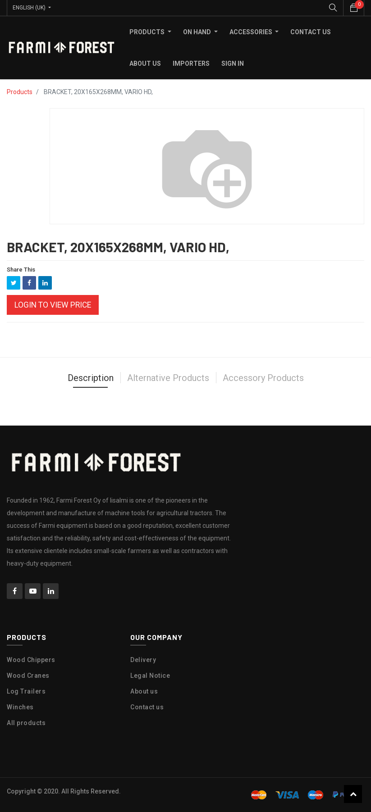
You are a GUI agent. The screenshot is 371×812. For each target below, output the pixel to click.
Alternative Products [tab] (168, 377)
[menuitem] (310, 32)
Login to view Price (52, 304)
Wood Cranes (28, 675)
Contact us (147, 707)
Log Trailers (26, 691)
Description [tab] (91, 377)
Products (19, 91)
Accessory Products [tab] (263, 377)
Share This (21, 269)
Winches (20, 707)
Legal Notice (150, 675)
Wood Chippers (31, 659)
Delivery (143, 659)
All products (26, 722)
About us (144, 691)
